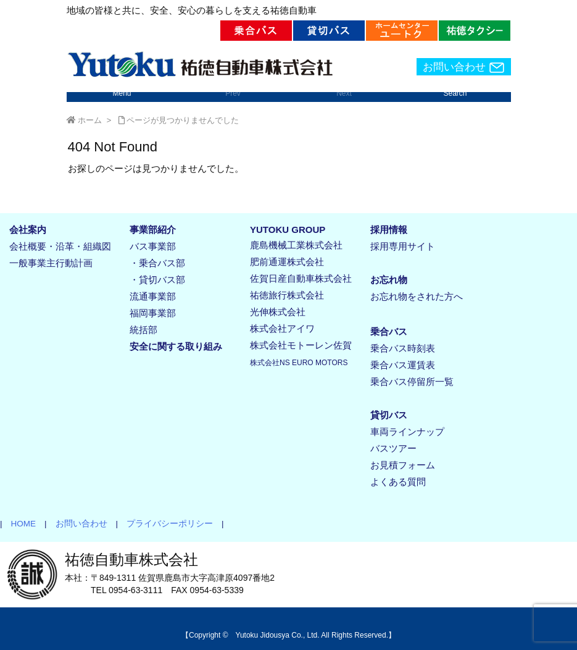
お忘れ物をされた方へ (416, 296)
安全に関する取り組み (176, 346)
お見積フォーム (402, 465)
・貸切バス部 (157, 279)
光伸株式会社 (277, 311)
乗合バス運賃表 (402, 365)
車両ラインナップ (407, 431)
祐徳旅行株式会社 (287, 295)
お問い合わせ (464, 67)
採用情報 (388, 229)
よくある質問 (398, 481)
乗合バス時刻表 (402, 348)
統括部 (143, 329)
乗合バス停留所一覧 (412, 381)
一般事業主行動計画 (51, 263)
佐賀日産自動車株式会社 (301, 278)
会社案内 (27, 229)
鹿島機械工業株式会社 (296, 245)
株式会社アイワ (282, 328)
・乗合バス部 (157, 263)
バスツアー (393, 448)
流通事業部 (153, 296)
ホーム (90, 120)
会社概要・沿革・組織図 (60, 246)
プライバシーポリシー (165, 523)
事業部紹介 (153, 229)
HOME (19, 523)
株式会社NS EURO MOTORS (298, 362)
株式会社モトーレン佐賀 (301, 345)
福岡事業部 (153, 313)
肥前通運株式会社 (287, 261)
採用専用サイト (402, 246)
